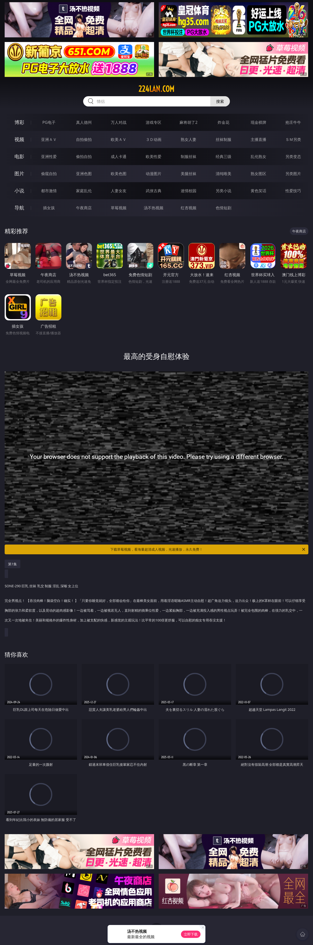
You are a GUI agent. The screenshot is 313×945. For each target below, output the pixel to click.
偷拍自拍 (84, 156)
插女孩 (49, 207)
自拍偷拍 (84, 139)
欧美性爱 (153, 156)
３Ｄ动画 (153, 139)
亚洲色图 (84, 173)
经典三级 (223, 156)
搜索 (220, 101)
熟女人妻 (188, 139)
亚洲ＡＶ (49, 139)
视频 (19, 139)
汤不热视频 (153, 207)
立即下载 (191, 934)
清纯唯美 (223, 173)
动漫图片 (153, 173)
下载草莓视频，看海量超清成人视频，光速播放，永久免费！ (208, 549)
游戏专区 (153, 122)
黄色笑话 (258, 190)
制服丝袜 (188, 156)
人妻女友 (118, 190)
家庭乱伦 (84, 190)
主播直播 (258, 139)
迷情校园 (188, 190)
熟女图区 (258, 173)
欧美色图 (118, 173)
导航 (19, 207)
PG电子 (48, 122)
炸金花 (223, 122)
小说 (19, 190)
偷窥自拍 (49, 173)
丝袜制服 (223, 139)
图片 (19, 173)
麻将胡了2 (188, 122)
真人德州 (84, 122)
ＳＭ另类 (293, 139)
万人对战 (118, 122)
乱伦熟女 (258, 156)
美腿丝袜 (188, 173)
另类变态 (293, 156)
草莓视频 (118, 207)
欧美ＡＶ (118, 139)
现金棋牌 (258, 122)
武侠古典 (153, 190)
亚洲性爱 (49, 156)
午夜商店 (84, 207)
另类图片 (293, 173)
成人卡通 (118, 156)
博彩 (19, 122)
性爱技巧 (293, 190)
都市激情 (49, 190)
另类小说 (223, 190)
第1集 (12, 564)
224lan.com (156, 89)
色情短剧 (223, 207)
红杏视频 (188, 207)
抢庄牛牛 (293, 122)
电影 (19, 156)
